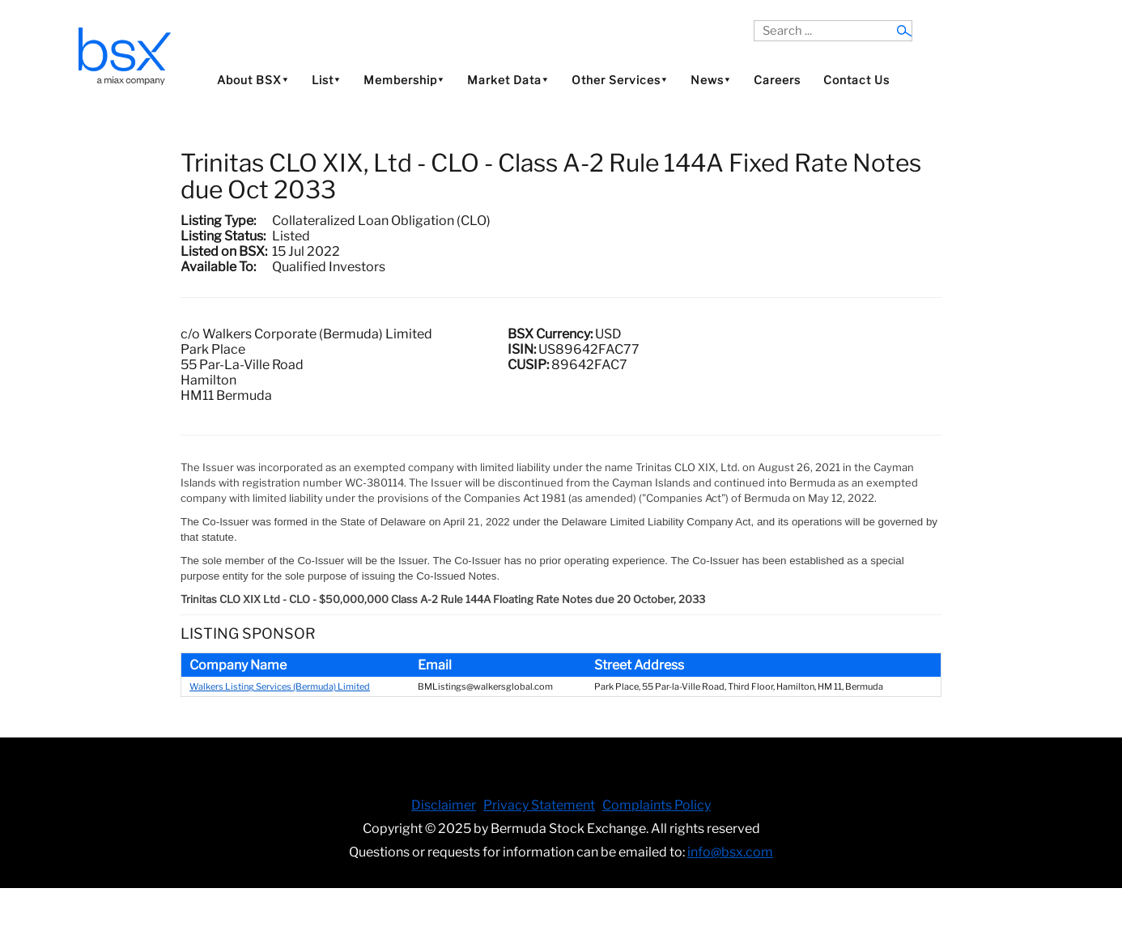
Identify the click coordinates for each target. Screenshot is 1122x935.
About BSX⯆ (253, 80)
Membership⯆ (403, 80)
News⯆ (711, 80)
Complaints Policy (656, 805)
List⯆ (326, 80)
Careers (777, 80)
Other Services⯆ (620, 80)
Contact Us (856, 80)
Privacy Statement (539, 805)
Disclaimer (443, 805)
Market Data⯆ (508, 80)
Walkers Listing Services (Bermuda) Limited (279, 686)
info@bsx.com (730, 852)
